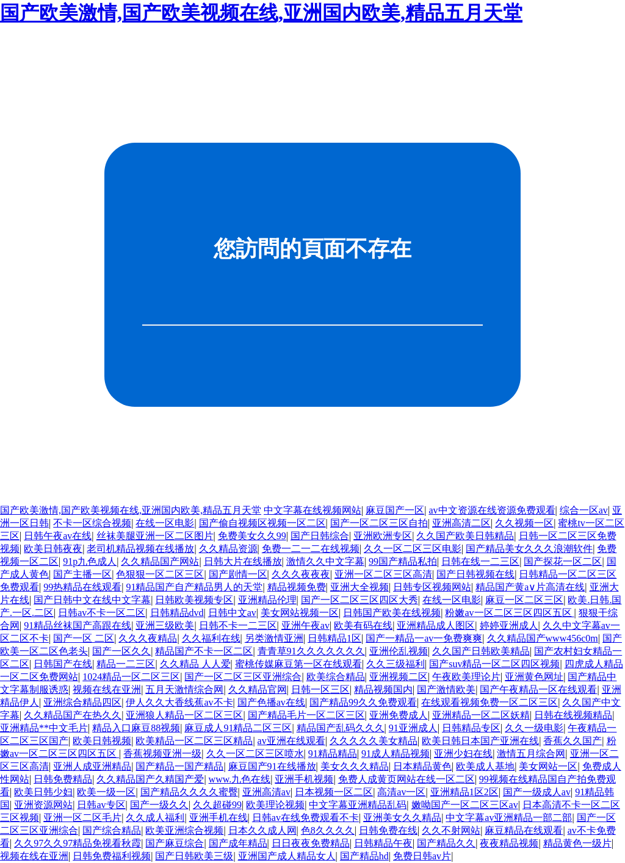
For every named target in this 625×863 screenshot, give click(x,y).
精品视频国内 (383, 689)
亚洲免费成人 (398, 715)
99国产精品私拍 (403, 561)
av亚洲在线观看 (291, 741)
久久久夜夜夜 (301, 574)
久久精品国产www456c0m (542, 638)
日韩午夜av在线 (58, 536)
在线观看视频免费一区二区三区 (489, 702)
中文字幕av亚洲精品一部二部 (509, 817)
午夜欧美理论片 (466, 676)
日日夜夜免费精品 (311, 843)
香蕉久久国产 (572, 741)
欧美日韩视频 (102, 741)
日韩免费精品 (63, 779)
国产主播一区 (82, 574)
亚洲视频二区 (398, 676)
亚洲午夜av (305, 625)
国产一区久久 (121, 651)
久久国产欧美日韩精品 (465, 536)
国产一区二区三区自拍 (379, 523)
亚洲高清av (266, 792)
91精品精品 (332, 753)
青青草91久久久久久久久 (311, 651)
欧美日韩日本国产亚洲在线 (480, 741)
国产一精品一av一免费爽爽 (424, 638)
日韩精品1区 (334, 638)
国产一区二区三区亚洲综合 (243, 676)
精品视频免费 (296, 587)
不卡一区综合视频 (92, 523)
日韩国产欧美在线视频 (392, 612)
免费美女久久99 (252, 536)
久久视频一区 (524, 523)
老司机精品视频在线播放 (140, 548)
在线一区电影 (164, 523)
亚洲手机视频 (304, 779)
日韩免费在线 (388, 830)
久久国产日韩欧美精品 (481, 651)
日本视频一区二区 (334, 792)
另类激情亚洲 (274, 638)
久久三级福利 (395, 664)
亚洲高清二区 (461, 523)
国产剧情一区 (238, 574)
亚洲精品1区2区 (464, 792)
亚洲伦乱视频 (398, 651)
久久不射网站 (451, 830)
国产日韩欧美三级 (194, 856)
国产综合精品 (111, 830)
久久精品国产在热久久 (72, 715)
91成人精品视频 (395, 753)
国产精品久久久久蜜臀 (189, 792)
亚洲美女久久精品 (402, 817)
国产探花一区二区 (563, 561)
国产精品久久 (446, 843)
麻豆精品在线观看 (524, 830)
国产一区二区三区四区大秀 (359, 600)
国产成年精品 (238, 843)
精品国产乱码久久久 (341, 728)
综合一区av (584, 510)
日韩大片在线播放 (243, 561)
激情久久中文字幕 (325, 561)
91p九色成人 (90, 561)
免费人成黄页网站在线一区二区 (406, 779)
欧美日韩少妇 (43, 792)
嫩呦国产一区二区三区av (464, 805)
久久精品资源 (228, 548)
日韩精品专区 (471, 728)
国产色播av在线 (271, 702)
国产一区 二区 (83, 638)
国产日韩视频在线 (475, 574)
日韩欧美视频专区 (194, 600)
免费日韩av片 (422, 856)
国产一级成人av (537, 792)
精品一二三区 (125, 664)
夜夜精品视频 (509, 843)
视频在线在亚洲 (107, 689)
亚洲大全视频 (359, 587)
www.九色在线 (240, 779)
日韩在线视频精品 (573, 715)
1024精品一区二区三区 (131, 676)
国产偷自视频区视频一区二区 (262, 523)
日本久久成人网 (262, 830)
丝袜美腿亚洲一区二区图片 (155, 536)
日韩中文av (232, 612)
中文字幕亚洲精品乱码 (357, 805)
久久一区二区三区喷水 (255, 753)
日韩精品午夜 (383, 843)
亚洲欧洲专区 (382, 536)
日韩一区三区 (320, 689)
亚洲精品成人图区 (436, 625)
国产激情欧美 (446, 689)
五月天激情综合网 (184, 689)
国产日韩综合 (320, 536)
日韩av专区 (101, 805)
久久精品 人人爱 (195, 664)
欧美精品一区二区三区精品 (194, 741)
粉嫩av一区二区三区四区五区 (509, 612)
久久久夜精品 (147, 638)
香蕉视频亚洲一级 (162, 753)
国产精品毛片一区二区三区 (306, 715)
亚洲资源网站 (43, 805)
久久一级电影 (534, 728)
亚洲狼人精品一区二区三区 (184, 715)
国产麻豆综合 (174, 843)
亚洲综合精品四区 (82, 702)
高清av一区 (401, 792)
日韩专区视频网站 (432, 587)
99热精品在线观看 (82, 587)
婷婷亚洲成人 (509, 625)
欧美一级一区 (106, 792)
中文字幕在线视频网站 (312, 510)
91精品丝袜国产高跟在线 (77, 625)
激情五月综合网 (531, 753)
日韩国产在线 (63, 664)
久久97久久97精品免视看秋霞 (77, 843)
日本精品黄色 (422, 766)
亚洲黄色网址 (534, 676)
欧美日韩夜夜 (53, 548)
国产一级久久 (159, 805)
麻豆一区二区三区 (524, 600)
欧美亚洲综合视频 (184, 830)
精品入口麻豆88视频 (136, 728)
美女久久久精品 (354, 766)
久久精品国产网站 (160, 561)
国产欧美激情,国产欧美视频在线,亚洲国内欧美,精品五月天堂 (261, 13)
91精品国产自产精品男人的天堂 (194, 587)
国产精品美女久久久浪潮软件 (529, 548)
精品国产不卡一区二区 (204, 651)
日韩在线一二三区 (480, 561)
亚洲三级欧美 (164, 625)
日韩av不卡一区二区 (101, 612)
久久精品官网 (257, 689)
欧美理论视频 (275, 805)
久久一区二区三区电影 (412, 548)
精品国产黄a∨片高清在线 (530, 587)
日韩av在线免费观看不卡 (305, 817)
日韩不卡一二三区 (238, 625)
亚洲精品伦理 (267, 600)
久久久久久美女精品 (373, 741)
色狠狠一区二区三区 (160, 574)
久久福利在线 (211, 638)
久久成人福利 (155, 817)
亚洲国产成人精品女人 (287, 856)
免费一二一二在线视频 (310, 548)
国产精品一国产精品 (179, 766)
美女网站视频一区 (300, 612)
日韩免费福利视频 (112, 856)
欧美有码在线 (363, 625)
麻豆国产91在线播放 (272, 766)
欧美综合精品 (335, 676)
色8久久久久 (328, 830)
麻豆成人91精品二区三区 (238, 728)
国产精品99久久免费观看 (363, 702)
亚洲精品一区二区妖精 (481, 715)
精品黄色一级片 (577, 843)
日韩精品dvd (177, 612)
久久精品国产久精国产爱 (150, 779)
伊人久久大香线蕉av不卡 (179, 702)
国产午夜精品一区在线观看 (538, 689)
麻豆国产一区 (395, 510)
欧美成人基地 (485, 766)
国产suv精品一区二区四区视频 (494, 664)
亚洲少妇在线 (463, 753)
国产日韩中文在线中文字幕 (92, 600)
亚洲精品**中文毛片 (44, 728)
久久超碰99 (217, 805)
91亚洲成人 (413, 728)
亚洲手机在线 (218, 817)
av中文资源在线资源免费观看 (491, 510)
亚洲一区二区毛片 (82, 817)
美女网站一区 (548, 766)
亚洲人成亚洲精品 (92, 766)
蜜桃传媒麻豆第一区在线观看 (298, 664)
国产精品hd (364, 856)
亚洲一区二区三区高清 (383, 574)
